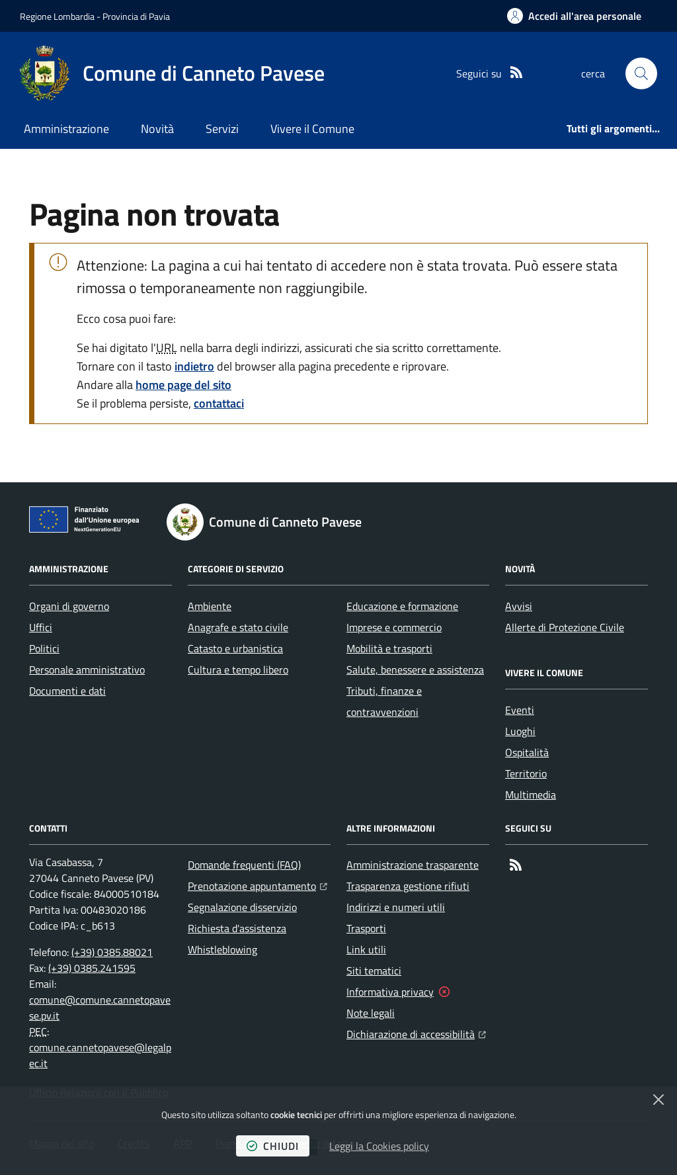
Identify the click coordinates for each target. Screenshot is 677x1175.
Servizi (222, 129)
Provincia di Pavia (136, 16)
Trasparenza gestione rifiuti (407, 886)
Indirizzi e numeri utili (395, 907)
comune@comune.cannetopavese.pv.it (100, 1007)
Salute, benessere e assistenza (415, 669)
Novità (157, 129)
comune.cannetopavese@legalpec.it (100, 1055)
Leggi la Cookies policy (379, 1146)
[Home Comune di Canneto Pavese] (172, 73)
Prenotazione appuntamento (257, 884)
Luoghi (520, 731)
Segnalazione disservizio (242, 907)
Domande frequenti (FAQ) (244, 865)
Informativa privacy (390, 992)
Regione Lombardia (57, 16)
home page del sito (183, 385)
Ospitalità (527, 752)
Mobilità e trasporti (389, 648)
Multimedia (530, 795)
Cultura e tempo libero (238, 669)
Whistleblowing (222, 949)
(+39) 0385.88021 (112, 952)
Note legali (370, 1013)
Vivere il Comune (312, 129)
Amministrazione (66, 129)
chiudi (273, 1146)
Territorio (526, 773)
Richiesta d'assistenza (237, 928)
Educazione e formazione (402, 606)
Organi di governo (69, 606)
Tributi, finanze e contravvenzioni (384, 701)
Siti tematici (373, 971)
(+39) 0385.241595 (92, 968)
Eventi (519, 710)
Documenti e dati (67, 691)
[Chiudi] (658, 1100)
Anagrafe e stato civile (238, 627)
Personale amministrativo (87, 669)
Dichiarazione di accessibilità (416, 1032)
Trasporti (366, 928)
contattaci (219, 403)
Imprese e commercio (394, 627)
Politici (44, 648)
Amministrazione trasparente (412, 865)
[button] (641, 73)
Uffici (40, 627)
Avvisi (518, 606)
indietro (194, 366)
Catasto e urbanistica (235, 648)
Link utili (366, 949)
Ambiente (209, 606)
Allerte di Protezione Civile (564, 627)
